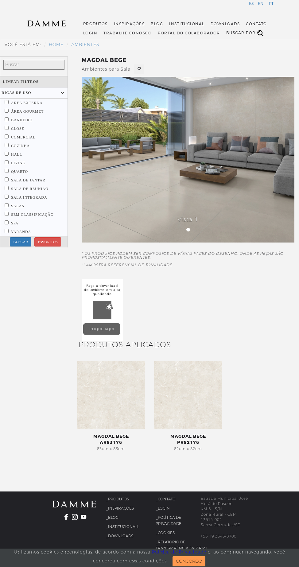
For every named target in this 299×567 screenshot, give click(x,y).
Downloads (225, 23)
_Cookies (165, 532)
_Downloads (119, 536)
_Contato (166, 499)
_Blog (112, 517)
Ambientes (85, 45)
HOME (56, 45)
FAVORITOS (48, 242)
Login (90, 33)
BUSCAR (20, 242)
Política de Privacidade (179, 552)
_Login (163, 508)
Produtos (95, 23)
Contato (256, 23)
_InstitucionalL (122, 526)
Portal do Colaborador (189, 33)
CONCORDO (189, 561)
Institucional (186, 23)
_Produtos (117, 499)
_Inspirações (120, 508)
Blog (157, 23)
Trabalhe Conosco (127, 33)
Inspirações (129, 23)
